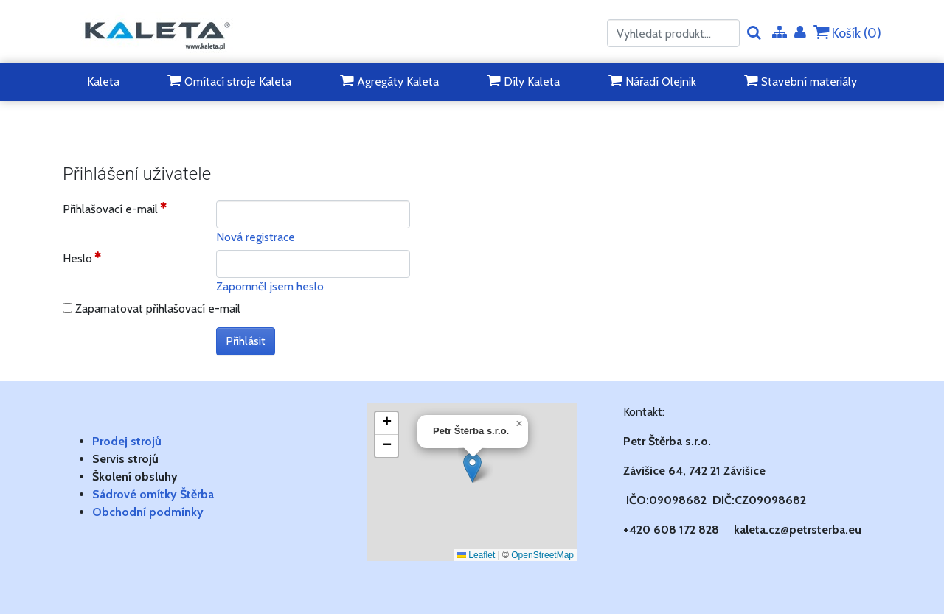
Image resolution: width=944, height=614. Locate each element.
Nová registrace (255, 237)
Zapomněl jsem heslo (270, 286)
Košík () (847, 32)
